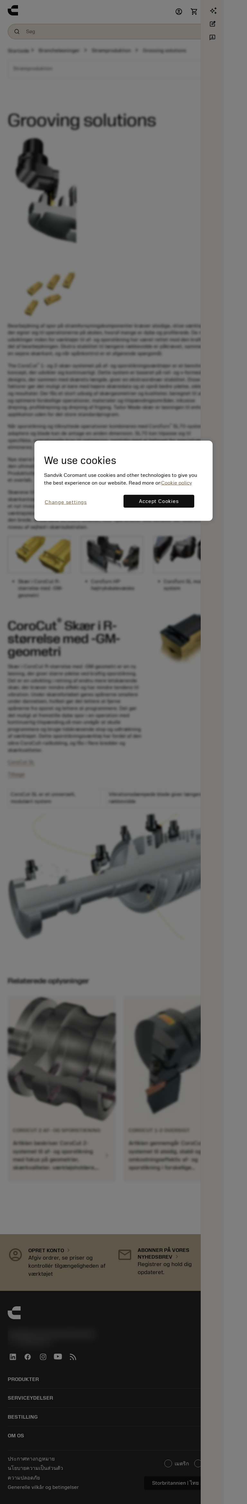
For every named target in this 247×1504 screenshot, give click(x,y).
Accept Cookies (158, 501)
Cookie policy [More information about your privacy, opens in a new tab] (176, 483)
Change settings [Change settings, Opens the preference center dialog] (66, 502)
